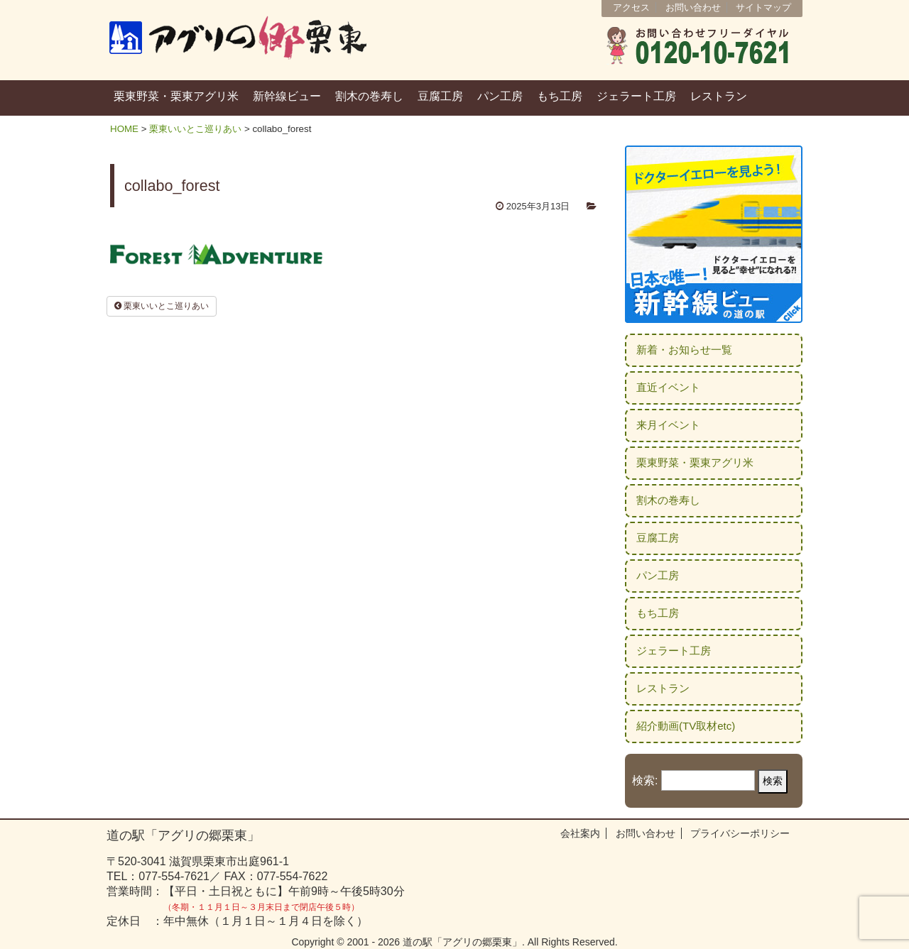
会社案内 (580, 833)
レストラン (718, 96)
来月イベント (668, 425)
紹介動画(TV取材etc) (685, 726)
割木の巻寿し (369, 96)
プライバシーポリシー (740, 833)
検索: (645, 780)
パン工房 (500, 96)
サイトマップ (763, 7)
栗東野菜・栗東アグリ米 (176, 96)
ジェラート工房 (636, 96)
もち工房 (559, 96)
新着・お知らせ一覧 (684, 350)
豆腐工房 (440, 96)
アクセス (631, 7)
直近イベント (668, 387)
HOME (124, 129)
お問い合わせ (693, 7)
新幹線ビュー (287, 96)
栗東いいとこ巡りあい (195, 129)
